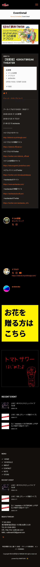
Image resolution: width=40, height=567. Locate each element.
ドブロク (15, 269)
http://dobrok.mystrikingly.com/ (15, 138)
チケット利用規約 (27, 546)
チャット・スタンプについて (13, 98)
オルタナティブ (18, 221)
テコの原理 (16, 218)
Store (5, 475)
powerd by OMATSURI (20, 558)
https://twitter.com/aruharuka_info (16, 203)
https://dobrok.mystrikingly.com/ (24, 276)
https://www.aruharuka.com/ (13, 184)
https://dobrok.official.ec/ (12, 147)
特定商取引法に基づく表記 (11, 546)
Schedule (18, 16)
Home (12, 16)
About (5, 465)
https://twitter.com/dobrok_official (16, 156)
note (5, 471)
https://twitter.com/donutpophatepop (17, 175)
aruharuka (16, 287)
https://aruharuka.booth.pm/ (13, 194)
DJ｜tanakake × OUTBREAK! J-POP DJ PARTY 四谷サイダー (24, 425)
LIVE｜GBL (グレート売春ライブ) (23, 415)
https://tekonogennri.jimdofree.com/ (16, 166)
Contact (6, 468)
